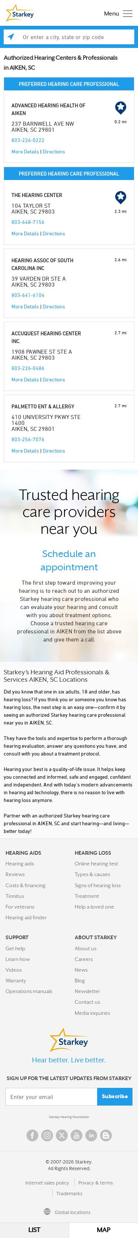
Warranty (16, 980)
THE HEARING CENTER (36, 195)
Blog (80, 980)
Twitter (62, 1135)
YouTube (76, 1135)
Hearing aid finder (26, 917)
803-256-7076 (28, 439)
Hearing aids (20, 864)
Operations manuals (29, 991)
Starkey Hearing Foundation (69, 1117)
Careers (84, 959)
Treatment (87, 896)
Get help (15, 948)
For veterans (20, 907)
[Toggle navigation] (116, 13)
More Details (25, 151)
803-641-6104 (28, 295)
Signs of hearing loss (98, 885)
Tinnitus (15, 896)
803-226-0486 (28, 368)
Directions (54, 151)
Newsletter (87, 991)
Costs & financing (26, 885)
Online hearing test (96, 864)
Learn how (18, 959)
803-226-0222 (28, 140)
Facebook (32, 1135)
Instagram (47, 1135)
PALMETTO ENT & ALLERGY (42, 406)
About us (85, 948)
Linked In (91, 1135)
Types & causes (92, 874)
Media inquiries (92, 1013)
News (81, 970)
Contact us (87, 1002)
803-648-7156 (28, 222)
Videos (14, 970)
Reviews (15, 874)
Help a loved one (94, 907)
